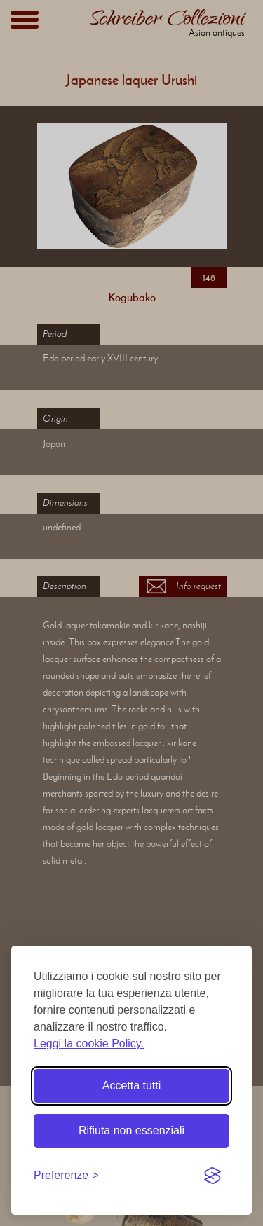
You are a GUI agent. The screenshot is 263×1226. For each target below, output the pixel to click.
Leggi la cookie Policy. (89, 1043)
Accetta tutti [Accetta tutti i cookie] (131, 1085)
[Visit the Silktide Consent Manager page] (212, 1175)
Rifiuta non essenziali (131, 1130)
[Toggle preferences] (66, 1175)
